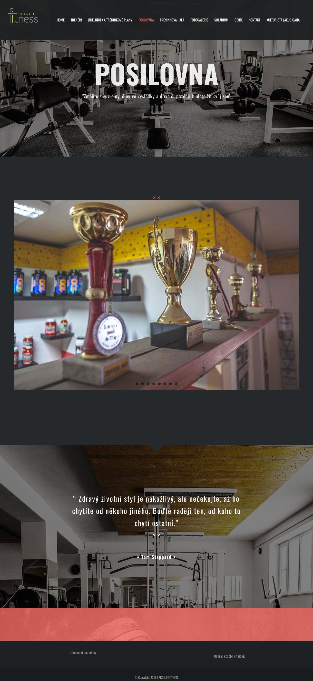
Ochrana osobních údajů (229, 656)
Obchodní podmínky (83, 652)
